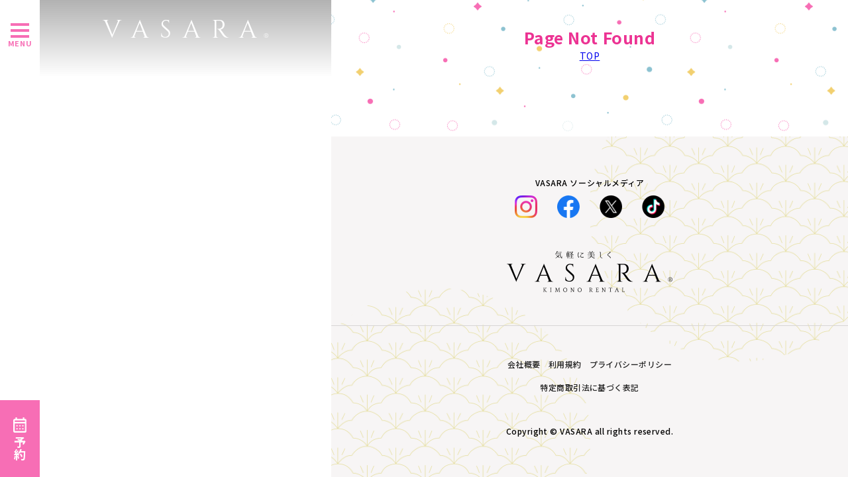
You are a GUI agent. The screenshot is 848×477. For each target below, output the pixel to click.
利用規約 (565, 364)
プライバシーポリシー (631, 364)
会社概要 (524, 364)
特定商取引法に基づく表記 (589, 387)
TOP (590, 55)
